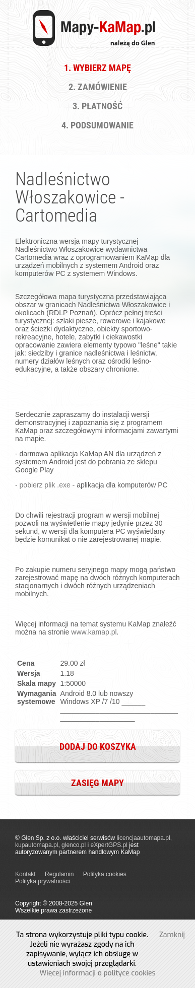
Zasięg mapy (97, 783)
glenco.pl (73, 845)
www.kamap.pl (93, 632)
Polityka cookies (104, 874)
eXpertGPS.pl (108, 845)
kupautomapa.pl (36, 845)
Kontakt (25, 874)
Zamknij (172, 935)
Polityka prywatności (42, 881)
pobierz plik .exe (45, 485)
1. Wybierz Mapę (97, 67)
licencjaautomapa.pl (143, 837)
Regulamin (59, 874)
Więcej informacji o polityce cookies (97, 973)
